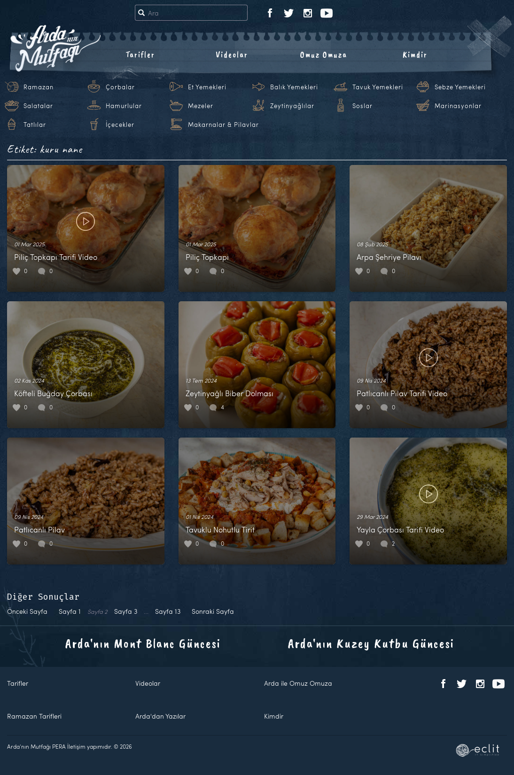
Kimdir (415, 54)
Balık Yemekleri (294, 87)
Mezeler (200, 106)
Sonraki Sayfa (213, 611)
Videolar (232, 54)
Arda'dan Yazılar (160, 716)
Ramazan (38, 87)
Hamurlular (124, 106)
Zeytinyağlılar (292, 106)
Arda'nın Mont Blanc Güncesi (143, 643)
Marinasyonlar (458, 106)
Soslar (362, 106)
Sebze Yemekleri (460, 87)
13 (167, 611)
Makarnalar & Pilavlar (223, 124)
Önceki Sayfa (27, 611)
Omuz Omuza (323, 54)
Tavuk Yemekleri (377, 87)
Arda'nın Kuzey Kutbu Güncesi (371, 643)
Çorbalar (120, 87)
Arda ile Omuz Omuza (298, 683)
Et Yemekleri (207, 87)
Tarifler (140, 54)
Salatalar (38, 106)
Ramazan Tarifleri (34, 716)
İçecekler (120, 124)
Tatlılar (34, 124)
